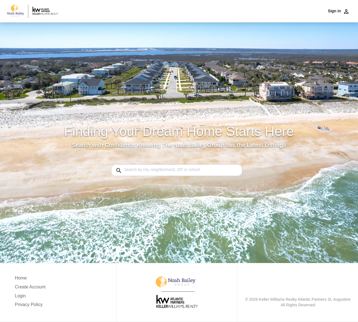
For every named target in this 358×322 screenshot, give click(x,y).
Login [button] (20, 295)
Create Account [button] (30, 287)
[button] (30, 297)
